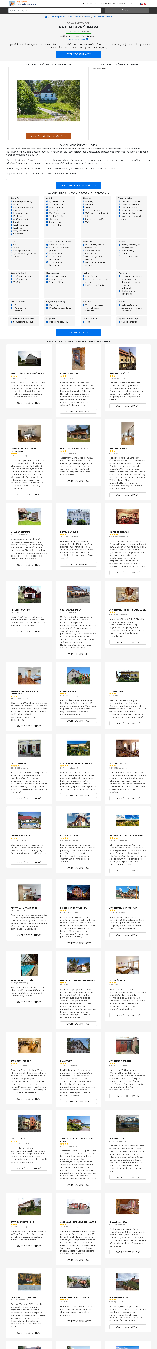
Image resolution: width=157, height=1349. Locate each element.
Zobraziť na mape (78, 39)
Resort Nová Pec (20, 610)
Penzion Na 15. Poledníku (73, 908)
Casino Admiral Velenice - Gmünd (78, 1222)
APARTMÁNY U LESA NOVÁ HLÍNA (27, 373)
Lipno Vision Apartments (74, 448)
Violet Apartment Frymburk (76, 763)
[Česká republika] (57, 17)
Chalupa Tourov (20, 836)
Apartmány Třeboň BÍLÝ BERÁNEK (127, 610)
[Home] (46, 17)
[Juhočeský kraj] (74, 17)
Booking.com (99, 69)
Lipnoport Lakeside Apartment (77, 980)
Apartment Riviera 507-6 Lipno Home (76, 1140)
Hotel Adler (18, 1139)
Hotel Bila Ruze (69, 532)
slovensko (89, 4)
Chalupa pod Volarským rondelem (24, 692)
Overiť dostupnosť (78, 54)
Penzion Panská (118, 448)
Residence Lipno (69, 836)
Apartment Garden (120, 1061)
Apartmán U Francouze (24, 908)
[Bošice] (87, 17)
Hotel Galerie (18, 763)
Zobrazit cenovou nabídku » (78, 185)
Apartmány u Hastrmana (123, 908)
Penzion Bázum (117, 763)
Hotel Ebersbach (119, 532)
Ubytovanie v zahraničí (113, 4)
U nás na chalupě (20, 532)
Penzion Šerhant (69, 691)
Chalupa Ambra (118, 1222)
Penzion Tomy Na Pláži (23, 1297)
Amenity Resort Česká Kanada (126, 836)
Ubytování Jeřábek (70, 610)
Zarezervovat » (78, 332)
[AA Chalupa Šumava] (102, 17)
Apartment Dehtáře (22, 980)
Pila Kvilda (66, 1061)
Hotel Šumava (117, 980)
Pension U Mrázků (119, 373)
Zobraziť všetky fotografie (48, 136)
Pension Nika (116, 691)
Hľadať (126, 10)
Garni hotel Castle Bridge (75, 1297)
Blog (133, 4)
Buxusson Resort (21, 1061)
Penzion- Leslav (118, 1139)
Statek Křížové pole (22, 1222)
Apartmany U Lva (118, 1297)
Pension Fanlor (69, 373)
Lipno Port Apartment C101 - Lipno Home (26, 449)
